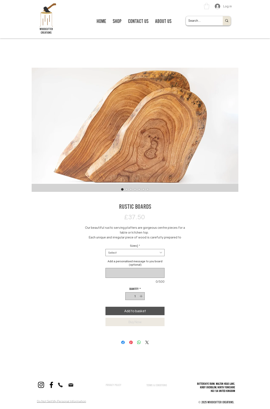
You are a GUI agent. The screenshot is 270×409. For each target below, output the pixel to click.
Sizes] (135, 245)
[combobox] (135, 252)
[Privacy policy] (113, 385)
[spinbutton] (135, 296)
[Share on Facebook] (123, 342)
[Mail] (70, 385)
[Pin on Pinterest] (131, 342)
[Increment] (141, 296)
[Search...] (201, 20)
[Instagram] (41, 385)
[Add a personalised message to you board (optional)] (135, 273)
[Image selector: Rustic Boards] (122, 189)
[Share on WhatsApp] (139, 342)
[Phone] (60, 385)
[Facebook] (51, 385)
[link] (206, 6)
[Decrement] (128, 296)
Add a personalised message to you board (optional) (135, 263)
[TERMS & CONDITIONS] (156, 385)
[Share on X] (147, 342)
